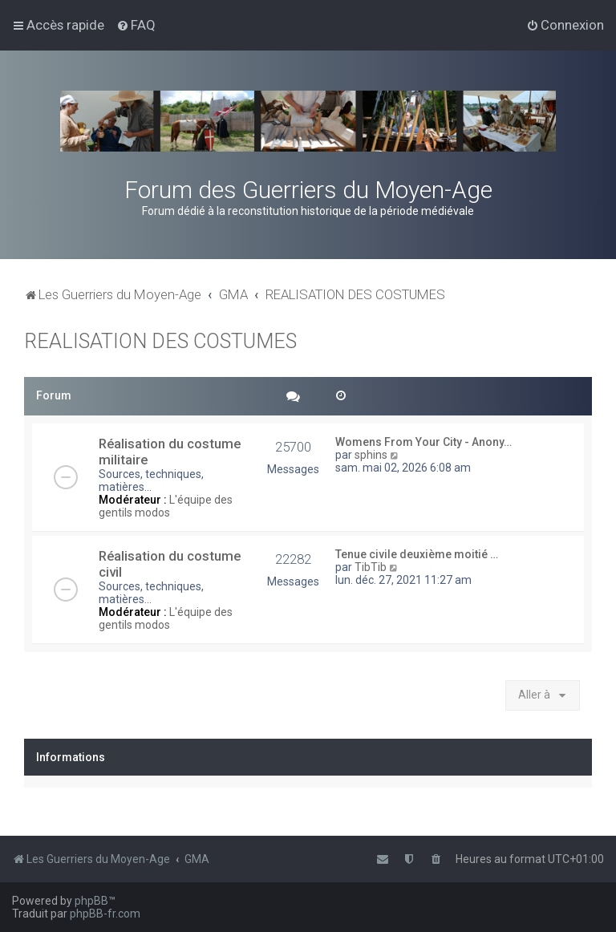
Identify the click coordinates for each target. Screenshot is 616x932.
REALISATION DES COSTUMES (160, 341)
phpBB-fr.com (105, 913)
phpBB (91, 900)
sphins (371, 454)
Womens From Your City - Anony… (423, 442)
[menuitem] (136, 25)
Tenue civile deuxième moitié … (416, 554)
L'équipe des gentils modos (166, 506)
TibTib (371, 567)
